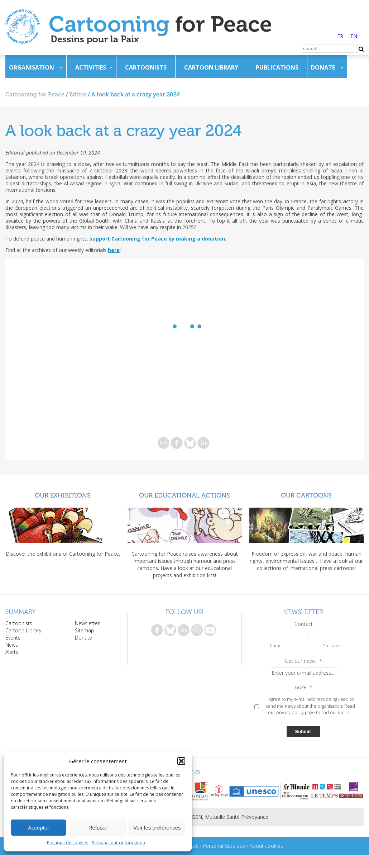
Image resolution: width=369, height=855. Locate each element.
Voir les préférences (157, 828)
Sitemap (84, 630)
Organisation (31, 67)
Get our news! (303, 661)
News (11, 644)
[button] (181, 761)
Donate (323, 67)
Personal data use (224, 845)
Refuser (97, 828)
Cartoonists (146, 67)
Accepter (38, 828)
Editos (78, 94)
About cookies (266, 845)
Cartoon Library (211, 67)
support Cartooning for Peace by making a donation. (158, 238)
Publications (277, 67)
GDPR (303, 687)
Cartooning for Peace (34, 94)
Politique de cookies (67, 843)
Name (276, 645)
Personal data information (118, 843)
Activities (90, 67)
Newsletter (87, 623)
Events (12, 637)
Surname (333, 645)
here (114, 250)
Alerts (11, 652)
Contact (303, 624)
